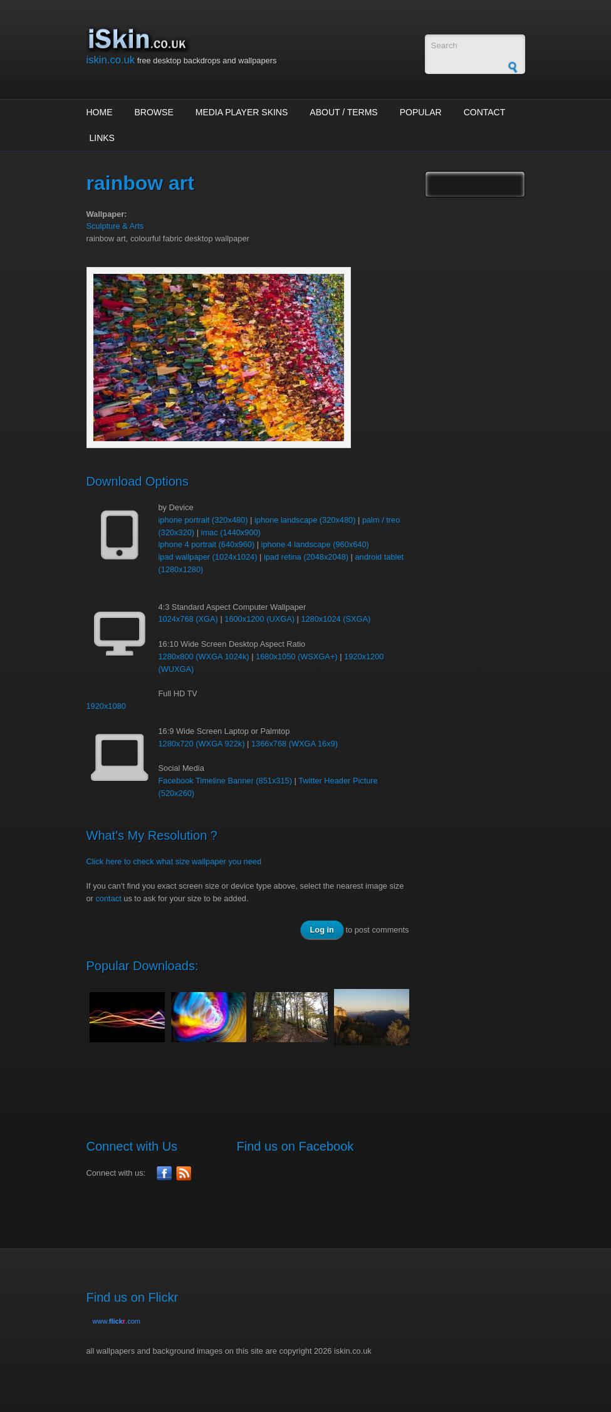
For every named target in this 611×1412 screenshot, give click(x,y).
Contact (485, 112)
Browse (154, 112)
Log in (322, 929)
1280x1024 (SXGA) (335, 619)
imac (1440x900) (231, 532)
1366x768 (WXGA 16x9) (294, 743)
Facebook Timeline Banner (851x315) (225, 780)
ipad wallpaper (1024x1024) (208, 557)
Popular (421, 112)
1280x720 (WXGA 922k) (202, 743)
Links (102, 138)
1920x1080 (106, 706)
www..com (116, 1321)
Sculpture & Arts (115, 226)
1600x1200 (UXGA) (259, 619)
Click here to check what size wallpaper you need (174, 861)
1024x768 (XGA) (188, 619)
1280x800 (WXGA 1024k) (204, 656)
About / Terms (343, 112)
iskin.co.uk (110, 60)
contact (108, 898)
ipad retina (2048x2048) (306, 557)
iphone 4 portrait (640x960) (207, 544)
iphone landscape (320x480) (305, 520)
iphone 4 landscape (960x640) (315, 544)
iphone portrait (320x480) (203, 520)
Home (99, 112)
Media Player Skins (242, 112)
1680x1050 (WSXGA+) (297, 656)
